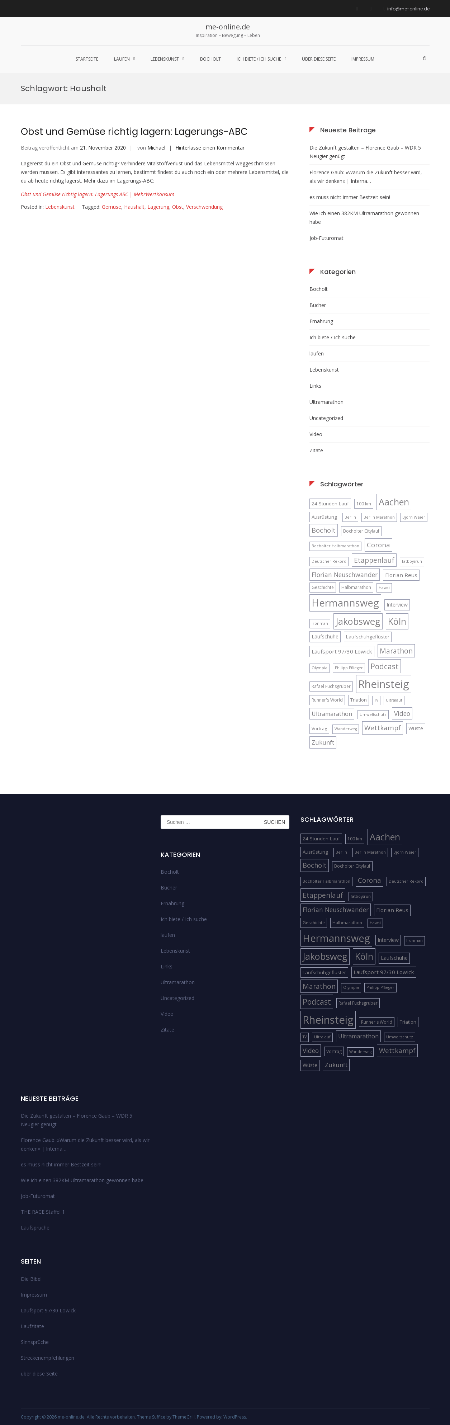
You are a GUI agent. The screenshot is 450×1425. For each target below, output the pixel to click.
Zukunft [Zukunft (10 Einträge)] (323, 742)
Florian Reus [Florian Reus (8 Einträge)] (401, 575)
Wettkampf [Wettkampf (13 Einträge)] (382, 727)
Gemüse (111, 206)
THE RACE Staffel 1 (43, 1211)
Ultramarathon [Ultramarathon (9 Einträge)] (332, 714)
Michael (156, 147)
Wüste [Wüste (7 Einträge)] (415, 728)
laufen (122, 59)
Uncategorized (326, 418)
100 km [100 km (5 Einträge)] (363, 504)
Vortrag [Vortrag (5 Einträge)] (319, 729)
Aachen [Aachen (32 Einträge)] (394, 502)
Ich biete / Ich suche (259, 59)
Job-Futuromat (326, 238)
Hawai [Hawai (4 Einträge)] (384, 587)
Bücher (317, 305)
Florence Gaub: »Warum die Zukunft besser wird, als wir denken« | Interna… (365, 176)
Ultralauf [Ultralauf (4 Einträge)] (394, 700)
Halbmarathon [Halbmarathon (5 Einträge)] (356, 587)
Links (315, 385)
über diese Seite (319, 59)
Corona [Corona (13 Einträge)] (378, 544)
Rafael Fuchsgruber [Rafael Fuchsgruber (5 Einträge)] (331, 686)
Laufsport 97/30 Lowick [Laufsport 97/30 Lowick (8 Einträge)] (342, 651)
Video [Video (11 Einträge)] (402, 713)
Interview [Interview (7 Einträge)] (397, 604)
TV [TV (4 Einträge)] (376, 700)
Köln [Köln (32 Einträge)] (397, 621)
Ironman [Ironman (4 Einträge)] (320, 623)
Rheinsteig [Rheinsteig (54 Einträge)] (383, 684)
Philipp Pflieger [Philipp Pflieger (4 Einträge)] (349, 667)
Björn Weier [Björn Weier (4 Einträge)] (413, 517)
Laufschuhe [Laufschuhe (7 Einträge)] (325, 636)
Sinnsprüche (35, 1342)
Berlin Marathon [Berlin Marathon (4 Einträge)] (379, 517)
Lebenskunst (165, 59)
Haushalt (134, 206)
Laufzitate (32, 1326)
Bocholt (210, 59)
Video (315, 434)
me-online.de (227, 27)
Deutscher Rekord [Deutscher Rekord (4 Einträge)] (329, 561)
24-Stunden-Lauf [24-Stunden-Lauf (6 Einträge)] (330, 503)
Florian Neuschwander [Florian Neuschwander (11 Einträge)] (345, 574)
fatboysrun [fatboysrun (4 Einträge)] (412, 561)
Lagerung (158, 206)
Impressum (362, 59)
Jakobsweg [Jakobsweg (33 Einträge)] (358, 621)
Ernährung (321, 321)
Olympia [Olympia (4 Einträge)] (319, 667)
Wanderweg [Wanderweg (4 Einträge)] (346, 728)
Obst (177, 206)
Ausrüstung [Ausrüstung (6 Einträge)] (324, 517)
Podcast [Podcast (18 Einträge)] (384, 666)
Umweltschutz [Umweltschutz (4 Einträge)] (373, 714)
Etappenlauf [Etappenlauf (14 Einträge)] (374, 560)
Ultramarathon (326, 401)
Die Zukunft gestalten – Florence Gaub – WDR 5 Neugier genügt (365, 152)
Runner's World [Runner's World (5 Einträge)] (327, 700)
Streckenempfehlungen (47, 1357)
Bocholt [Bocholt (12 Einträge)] (324, 530)
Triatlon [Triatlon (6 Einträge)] (358, 700)
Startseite (87, 59)
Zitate (316, 450)
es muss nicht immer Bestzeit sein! (349, 197)
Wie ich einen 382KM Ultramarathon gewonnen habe (364, 217)
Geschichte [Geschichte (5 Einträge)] (323, 587)
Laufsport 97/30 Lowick (48, 1310)
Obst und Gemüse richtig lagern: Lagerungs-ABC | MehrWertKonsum (97, 194)
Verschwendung (204, 206)
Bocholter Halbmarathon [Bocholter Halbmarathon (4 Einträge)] (335, 545)
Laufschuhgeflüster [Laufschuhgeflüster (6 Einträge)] (367, 636)
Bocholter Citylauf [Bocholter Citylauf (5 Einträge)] (361, 531)
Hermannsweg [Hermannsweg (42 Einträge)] (345, 602)
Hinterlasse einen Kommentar (210, 147)
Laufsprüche (35, 1227)
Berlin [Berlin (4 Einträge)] (350, 517)
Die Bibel (31, 1278)
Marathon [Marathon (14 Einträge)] (396, 651)
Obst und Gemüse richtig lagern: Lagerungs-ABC (134, 131)
